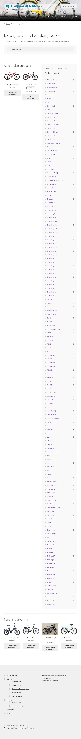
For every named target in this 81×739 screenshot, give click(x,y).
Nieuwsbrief (45, 17)
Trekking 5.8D (51, 563)
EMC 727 (50, 299)
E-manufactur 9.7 (53, 188)
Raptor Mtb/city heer (54, 508)
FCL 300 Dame (51, 355)
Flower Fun (50, 377)
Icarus (49, 422)
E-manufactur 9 (52, 184)
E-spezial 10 (51, 199)
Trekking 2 (50, 552)
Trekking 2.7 (51, 556)
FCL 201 (49, 348)
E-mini (49, 195)
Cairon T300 (51, 128)
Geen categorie (52, 400)
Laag (48, 437)
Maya (48, 456)
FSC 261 (49, 389)
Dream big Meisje (52, 173)
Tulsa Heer (50, 571)
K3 (48, 433)
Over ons (21, 17)
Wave (49, 597)
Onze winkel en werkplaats (20, 689)
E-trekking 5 (51, 236)
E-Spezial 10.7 (51, 203)
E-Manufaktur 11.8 (53, 191)
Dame (49, 162)
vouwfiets (50, 589)
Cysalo (49, 158)
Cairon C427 (51, 110)
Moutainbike (51, 485)
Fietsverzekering (17, 706)
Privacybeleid (46, 678)
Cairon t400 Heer (52, 132)
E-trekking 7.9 (51, 284)
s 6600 (49, 522)
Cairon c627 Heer (52, 113)
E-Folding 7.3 (51, 177)
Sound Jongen (51, 534)
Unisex (49, 582)
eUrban (49, 322)
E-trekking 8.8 (51, 292)
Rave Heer (50, 515)
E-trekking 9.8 (51, 296)
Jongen (49, 429)
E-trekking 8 (51, 288)
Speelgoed (50, 541)
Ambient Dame (52, 87)
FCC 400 (49, 344)
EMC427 (49, 303)
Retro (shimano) (52, 519)
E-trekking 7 (51, 270)
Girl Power (50, 403)
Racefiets (50, 504)
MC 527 (49, 470)
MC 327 (49, 459)
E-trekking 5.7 (51, 243)
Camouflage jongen (53, 143)
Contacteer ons (17, 685)
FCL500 (49, 370)
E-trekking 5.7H (52, 247)
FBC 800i (50, 340)
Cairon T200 (51, 117)
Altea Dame (51, 84)
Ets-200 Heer (51, 318)
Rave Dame (50, 511)
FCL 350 (49, 359)
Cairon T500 (51, 136)
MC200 (49, 474)
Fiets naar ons (16, 681)
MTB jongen (51, 489)
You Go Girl (50, 601)
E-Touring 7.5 (51, 214)
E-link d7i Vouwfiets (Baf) (55, 180)
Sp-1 (48, 537)
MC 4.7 (49, 463)
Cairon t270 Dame (53, 125)
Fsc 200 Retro (51, 381)
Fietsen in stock (9, 17)
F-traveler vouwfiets (54, 329)
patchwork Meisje (53, 500)
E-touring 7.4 (51, 210)
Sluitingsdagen (17, 696)
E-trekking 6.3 (51, 262)
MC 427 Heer (51, 467)
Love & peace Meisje (53, 452)
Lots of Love (51, 448)
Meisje (49, 478)
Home (8, 24)
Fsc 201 (49, 385)
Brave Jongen (51, 95)
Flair (48, 374)
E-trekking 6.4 (51, 266)
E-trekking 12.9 (52, 232)
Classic (49, 147)
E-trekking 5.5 (51, 240)
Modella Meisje (52, 481)
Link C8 (49, 444)
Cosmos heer (51, 154)
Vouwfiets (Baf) (52, 593)
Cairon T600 (51, 139)
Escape (49, 307)
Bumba (49, 98)
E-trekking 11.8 (52, 229)
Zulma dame (51, 604)
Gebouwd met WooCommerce (24, 728)
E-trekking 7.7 (51, 277)
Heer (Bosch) (51, 411)
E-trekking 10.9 (52, 225)
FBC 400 (49, 333)
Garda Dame (51, 396)
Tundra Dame (51, 574)
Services (32, 17)
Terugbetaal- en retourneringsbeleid (54, 676)
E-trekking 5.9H (52, 255)
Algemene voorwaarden (50, 681)
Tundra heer (51, 578)
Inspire (49, 426)
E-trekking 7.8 (51, 281)
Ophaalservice (16, 702)
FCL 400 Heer (51, 366)
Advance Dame (52, 80)
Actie (54, 17)
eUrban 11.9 (51, 325)
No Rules (50, 496)
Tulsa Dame (51, 567)
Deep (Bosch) (51, 169)
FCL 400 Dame (51, 363)
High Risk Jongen (53, 418)
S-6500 (49, 526)
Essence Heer (51, 314)
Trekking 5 (50, 560)
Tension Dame (52, 545)
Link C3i (49, 441)
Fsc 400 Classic (52, 392)
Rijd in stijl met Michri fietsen (24, 6)
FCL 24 (49, 351)
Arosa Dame (51, 91)
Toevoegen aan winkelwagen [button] (12, 93)
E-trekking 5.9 (51, 251)
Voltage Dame (51, 586)
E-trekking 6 (51, 258)
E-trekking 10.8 (52, 221)
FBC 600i (50, 336)
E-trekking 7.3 (51, 273)
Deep (48, 165)
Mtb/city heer (51, 493)
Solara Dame (51, 530)
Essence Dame (52, 310)
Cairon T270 (51, 121)
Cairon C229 (51, 106)
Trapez (49, 548)
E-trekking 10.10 (52, 217)
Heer (48, 407)
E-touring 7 (51, 206)
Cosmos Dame (52, 150)
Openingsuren (16, 692)
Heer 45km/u (51, 415)
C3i (48, 102)
